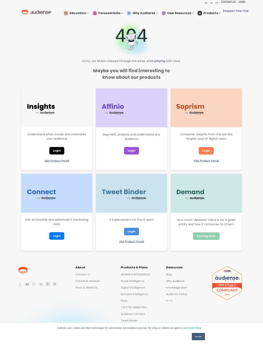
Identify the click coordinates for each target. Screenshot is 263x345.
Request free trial (235, 11)
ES (211, 2)
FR (217, 2)
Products (209, 13)
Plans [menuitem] (124, 301)
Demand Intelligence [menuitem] (134, 294)
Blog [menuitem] (169, 274)
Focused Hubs (108, 13)
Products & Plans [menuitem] (134, 267)
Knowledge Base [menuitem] (176, 287)
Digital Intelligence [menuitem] (133, 287)
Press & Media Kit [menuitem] (86, 287)
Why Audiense (142, 13)
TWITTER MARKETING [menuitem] (134, 307)
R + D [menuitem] (169, 301)
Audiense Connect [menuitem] (133, 314)
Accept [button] (198, 336)
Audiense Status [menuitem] (176, 294)
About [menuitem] (80, 267)
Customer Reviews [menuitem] (87, 281)
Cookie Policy (194, 328)
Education (76, 13)
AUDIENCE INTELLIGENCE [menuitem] (135, 274)
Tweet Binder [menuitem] (129, 320)
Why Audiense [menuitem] (175, 281)
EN (206, 2)
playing (159, 61)
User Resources (177, 13)
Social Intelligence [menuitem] (132, 281)
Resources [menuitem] (174, 267)
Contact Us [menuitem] (82, 274)
